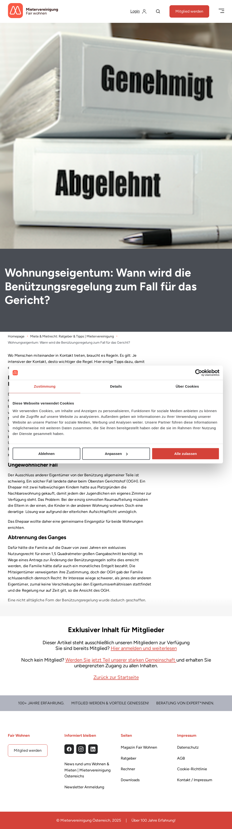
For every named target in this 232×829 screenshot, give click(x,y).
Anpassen (116, 454)
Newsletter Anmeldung (84, 787)
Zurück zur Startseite (116, 677)
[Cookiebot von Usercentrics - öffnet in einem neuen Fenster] (198, 372)
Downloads (130, 780)
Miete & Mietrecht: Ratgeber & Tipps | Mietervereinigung (72, 336)
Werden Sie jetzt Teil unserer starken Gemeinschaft (120, 660)
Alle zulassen (185, 454)
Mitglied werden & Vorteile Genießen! (110, 703)
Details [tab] (116, 386)
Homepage (16, 336)
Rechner (128, 769)
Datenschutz (188, 747)
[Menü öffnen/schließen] (221, 11)
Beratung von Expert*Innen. (185, 703)
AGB (181, 758)
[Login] (138, 11)
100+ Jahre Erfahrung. (41, 703)
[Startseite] (33, 11)
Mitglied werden (189, 11)
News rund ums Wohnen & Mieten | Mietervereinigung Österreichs (87, 770)
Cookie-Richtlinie (192, 769)
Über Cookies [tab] (187, 386)
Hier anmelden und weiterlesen (144, 648)
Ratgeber (128, 758)
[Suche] (158, 11)
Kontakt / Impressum (194, 780)
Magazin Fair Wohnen (139, 747)
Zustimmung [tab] (45, 386)
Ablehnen (46, 454)
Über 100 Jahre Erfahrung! (153, 820)
